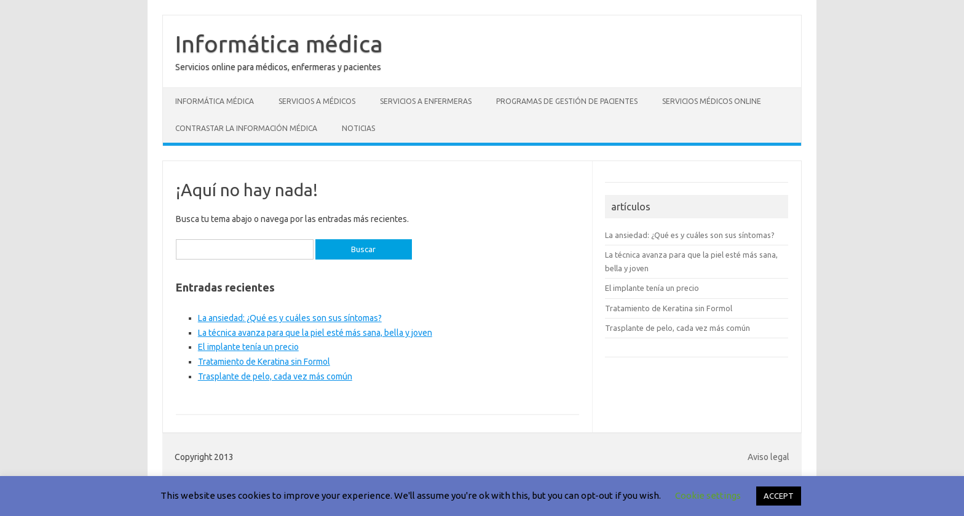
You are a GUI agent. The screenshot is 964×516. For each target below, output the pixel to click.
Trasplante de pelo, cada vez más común (275, 376)
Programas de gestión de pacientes (567, 101)
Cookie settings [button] (708, 495)
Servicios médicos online (711, 101)
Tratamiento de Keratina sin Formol (264, 362)
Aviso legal (768, 457)
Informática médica (279, 44)
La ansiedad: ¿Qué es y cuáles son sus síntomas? (290, 318)
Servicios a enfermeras (426, 101)
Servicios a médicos (317, 101)
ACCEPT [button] (779, 495)
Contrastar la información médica (246, 128)
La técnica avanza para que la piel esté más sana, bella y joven (315, 333)
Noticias (358, 128)
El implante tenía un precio (248, 347)
